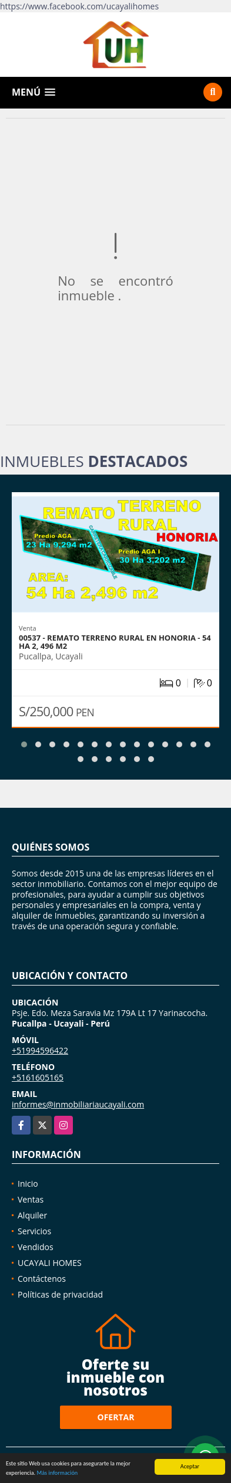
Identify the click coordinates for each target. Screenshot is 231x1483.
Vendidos (35, 1246)
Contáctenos (42, 1278)
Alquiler (32, 1215)
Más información (57, 1474)
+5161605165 (37, 1077)
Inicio (28, 1183)
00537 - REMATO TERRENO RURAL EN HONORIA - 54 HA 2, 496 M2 (115, 642)
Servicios (34, 1231)
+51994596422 (40, 1050)
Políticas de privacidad (60, 1294)
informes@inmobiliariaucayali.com (78, 1104)
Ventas (30, 1199)
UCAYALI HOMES (50, 1262)
